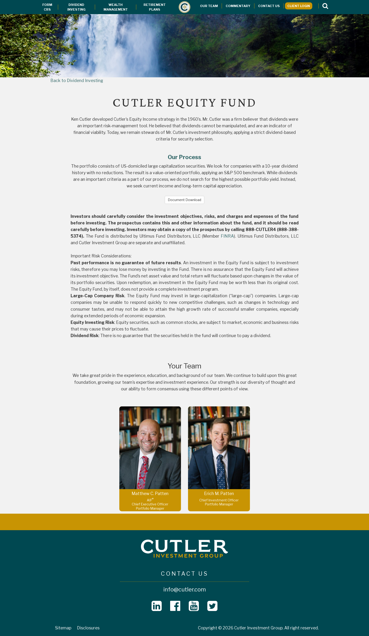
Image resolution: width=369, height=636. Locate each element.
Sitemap (63, 627)
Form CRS (47, 7)
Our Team (209, 6)
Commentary (238, 6)
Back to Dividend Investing (76, 80)
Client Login (298, 6)
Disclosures (88, 627)
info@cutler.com (184, 589)
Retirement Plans (155, 7)
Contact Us (269, 6)
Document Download (184, 200)
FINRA (227, 236)
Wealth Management (116, 7)
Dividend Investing (76, 7)
